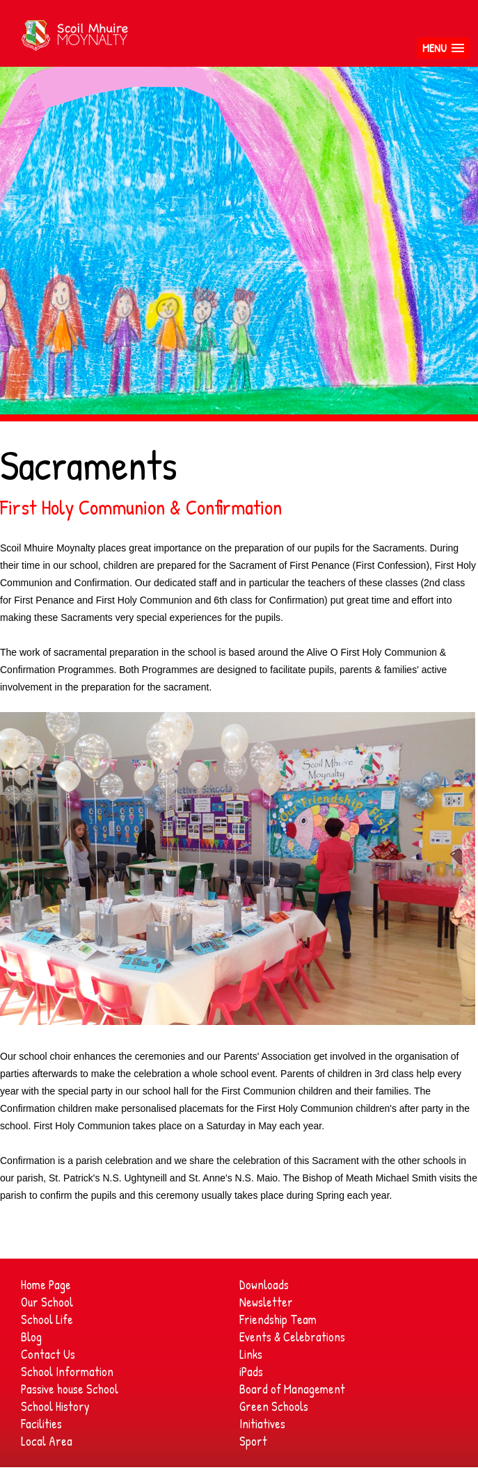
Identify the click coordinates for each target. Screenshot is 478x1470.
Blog (31, 1337)
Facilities (41, 1423)
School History (55, 1406)
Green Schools (273, 1406)
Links (250, 1354)
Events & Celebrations (292, 1337)
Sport (253, 1441)
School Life (47, 1319)
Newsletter (266, 1302)
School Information (67, 1371)
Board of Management (292, 1389)
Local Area (46, 1441)
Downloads (264, 1284)
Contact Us (48, 1354)
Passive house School (69, 1389)
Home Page (46, 1284)
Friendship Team (278, 1319)
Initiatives (262, 1423)
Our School (47, 1302)
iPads (251, 1371)
